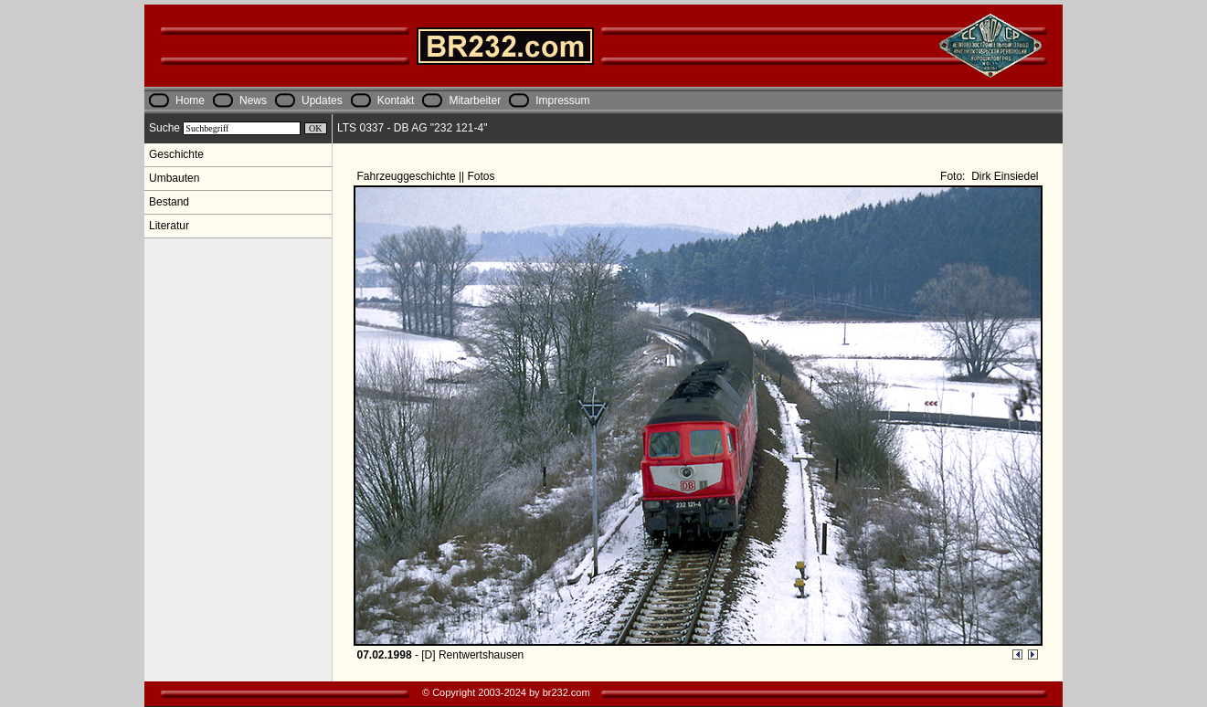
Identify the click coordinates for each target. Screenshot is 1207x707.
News (253, 100)
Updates (322, 100)
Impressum (562, 100)
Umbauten (174, 178)
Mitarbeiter (475, 100)
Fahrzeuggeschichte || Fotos (427, 176)
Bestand (169, 201)
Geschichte (176, 154)
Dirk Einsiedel (1004, 176)
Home (190, 100)
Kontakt (396, 100)
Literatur (169, 225)
